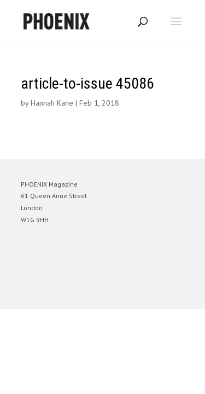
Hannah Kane (52, 103)
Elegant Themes (87, 295)
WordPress (155, 295)
